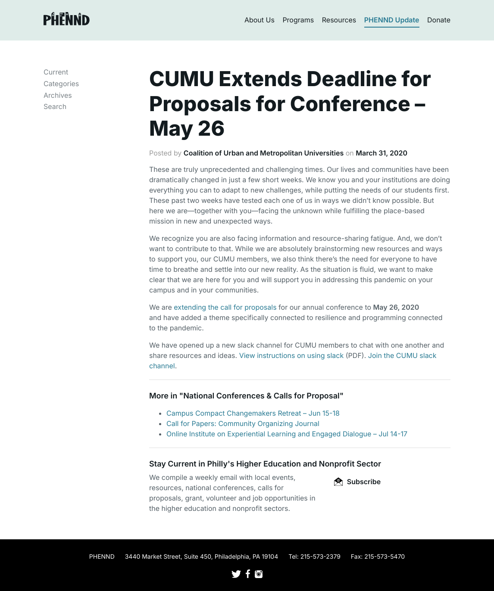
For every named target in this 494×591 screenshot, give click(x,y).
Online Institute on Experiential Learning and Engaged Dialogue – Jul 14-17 (286, 433)
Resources (339, 20)
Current (56, 72)
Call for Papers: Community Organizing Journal (242, 423)
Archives (58, 95)
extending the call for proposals (225, 307)
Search (55, 106)
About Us (259, 20)
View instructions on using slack (291, 355)
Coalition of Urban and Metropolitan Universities (264, 153)
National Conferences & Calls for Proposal (261, 396)
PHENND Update (391, 20)
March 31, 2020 (381, 153)
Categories (61, 83)
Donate (438, 20)
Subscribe (357, 481)
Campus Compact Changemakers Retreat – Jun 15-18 (253, 413)
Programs (298, 20)
